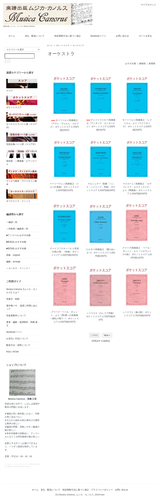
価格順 (142, 63)
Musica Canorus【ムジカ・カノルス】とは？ (21, 291)
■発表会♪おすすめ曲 (16, 242)
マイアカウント (147, 4)
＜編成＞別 (11, 222)
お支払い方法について (17, 338)
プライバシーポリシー (102, 489)
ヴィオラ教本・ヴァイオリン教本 (21, 177)
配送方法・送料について (18, 345)
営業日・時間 (12, 299)
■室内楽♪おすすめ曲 (16, 248)
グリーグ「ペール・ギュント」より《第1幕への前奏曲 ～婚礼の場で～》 (64, 315)
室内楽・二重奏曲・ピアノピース (21, 157)
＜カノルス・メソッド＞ (18, 268)
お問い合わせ (120, 36)
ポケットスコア (62, 45)
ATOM (15, 351)
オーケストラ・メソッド (21, 195)
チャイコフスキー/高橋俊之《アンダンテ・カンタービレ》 (100, 123)
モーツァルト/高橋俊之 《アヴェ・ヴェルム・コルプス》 (64, 123)
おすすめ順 (130, 63)
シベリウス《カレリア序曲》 (101, 313)
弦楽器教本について (16, 315)
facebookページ (96, 36)
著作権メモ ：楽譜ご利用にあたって (22, 307)
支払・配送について (32, 36)
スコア (21, 85)
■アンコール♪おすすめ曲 (18, 235)
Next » (107, 335)
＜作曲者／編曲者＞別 (17, 228)
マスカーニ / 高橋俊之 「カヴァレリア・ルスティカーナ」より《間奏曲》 (136, 187)
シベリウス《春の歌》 (133, 312)
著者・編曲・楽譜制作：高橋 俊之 (22, 324)
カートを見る (143, 36)
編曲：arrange (13, 261)
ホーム (9, 36)
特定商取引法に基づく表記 (65, 36)
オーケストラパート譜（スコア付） (21, 120)
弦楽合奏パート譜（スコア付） (21, 138)
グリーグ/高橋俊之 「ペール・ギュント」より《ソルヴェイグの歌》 (137, 251)
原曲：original (13, 255)
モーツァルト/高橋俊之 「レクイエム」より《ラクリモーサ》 (137, 123)
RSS (8, 351)
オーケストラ (78, 45)
